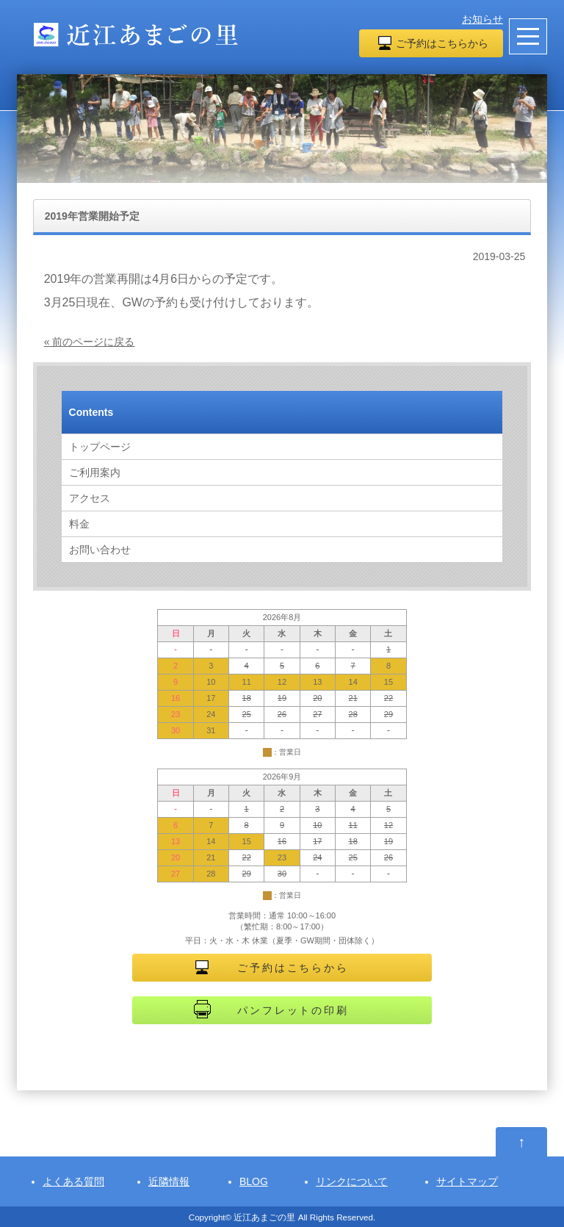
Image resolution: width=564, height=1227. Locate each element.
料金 (79, 524)
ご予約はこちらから (442, 43)
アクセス (89, 498)
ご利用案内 (94, 472)
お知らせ (482, 19)
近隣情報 (168, 1181)
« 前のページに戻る (89, 342)
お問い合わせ (100, 549)
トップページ (100, 447)
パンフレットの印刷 (292, 1010)
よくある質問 (73, 1181)
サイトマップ (467, 1181)
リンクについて (352, 1181)
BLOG (253, 1181)
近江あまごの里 (264, 1217)
